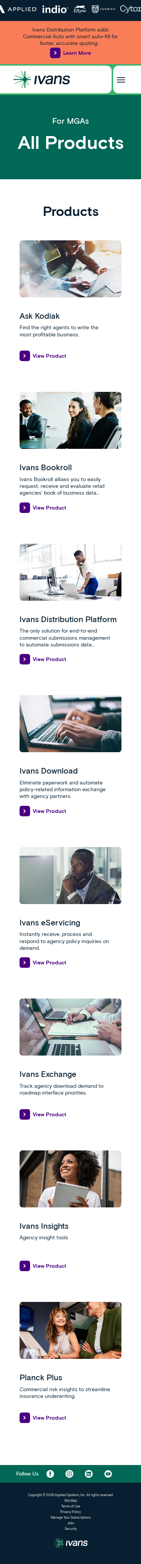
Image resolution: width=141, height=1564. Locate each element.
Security (71, 1529)
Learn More (70, 52)
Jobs (70, 1523)
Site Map (70, 1501)
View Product (43, 355)
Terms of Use (70, 1506)
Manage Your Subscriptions (71, 1517)
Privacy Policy (70, 1512)
